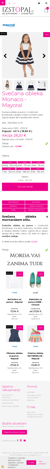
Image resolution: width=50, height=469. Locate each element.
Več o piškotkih (42, 462)
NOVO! (3, 34)
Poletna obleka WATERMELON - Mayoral (35, 356)
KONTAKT (31, 392)
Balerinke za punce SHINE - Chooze (35, 302)
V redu (31, 462)
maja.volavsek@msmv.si (31, 455)
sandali (34, 241)
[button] (44, 56)
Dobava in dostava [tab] (36, 210)
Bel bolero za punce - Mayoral (14, 300)
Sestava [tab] (13, 206)
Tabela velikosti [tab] (36, 206)
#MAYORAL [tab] (36, 202)
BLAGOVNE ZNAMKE (10, 406)
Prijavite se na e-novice (14, 432)
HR (14, 3)
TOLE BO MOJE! (25, 187)
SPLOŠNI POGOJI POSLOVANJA (34, 396)
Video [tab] (13, 210)
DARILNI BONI (7, 403)
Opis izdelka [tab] (13, 202)
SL (9, 3)
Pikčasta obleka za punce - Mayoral (15, 356)
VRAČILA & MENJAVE (10, 400)
